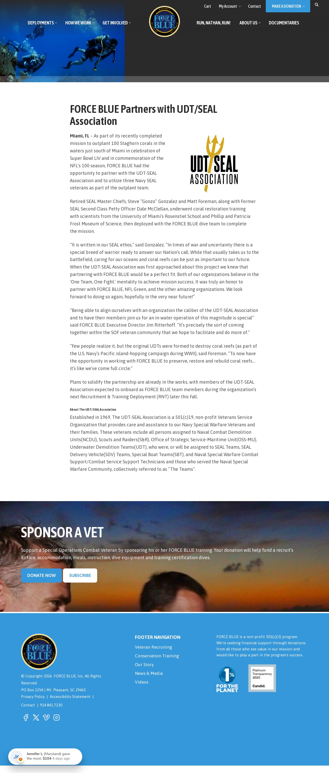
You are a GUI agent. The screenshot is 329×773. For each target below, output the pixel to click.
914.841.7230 (51, 713)
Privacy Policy (33, 704)
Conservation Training (158, 664)
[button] (316, 4)
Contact (28, 713)
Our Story (144, 673)
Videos (142, 692)
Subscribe (81, 583)
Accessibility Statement (70, 704)
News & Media (149, 682)
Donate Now (41, 583)
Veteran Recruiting (154, 654)
